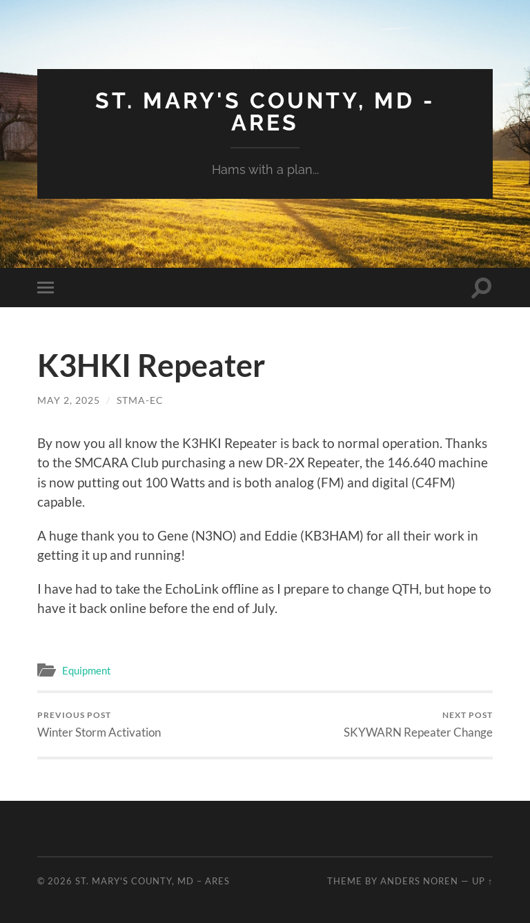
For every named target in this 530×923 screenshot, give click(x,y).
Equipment (86, 670)
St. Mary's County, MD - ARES (265, 111)
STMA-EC (140, 400)
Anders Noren (419, 880)
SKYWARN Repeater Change (418, 724)
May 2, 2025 (68, 400)
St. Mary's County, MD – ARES (152, 880)
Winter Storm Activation (99, 724)
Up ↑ (482, 880)
